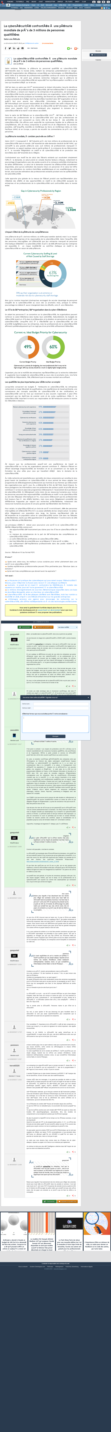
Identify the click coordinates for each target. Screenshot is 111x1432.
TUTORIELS (14, 8)
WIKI (75, 8)
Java (55, 5)
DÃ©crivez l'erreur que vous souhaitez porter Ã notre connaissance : (55, 723)
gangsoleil (14, 699)
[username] (61, 704)
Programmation (77, 5)
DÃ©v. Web (62, 5)
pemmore (14, 1110)
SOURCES (61, 8)
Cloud (33, 5)
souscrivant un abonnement (49, 632)
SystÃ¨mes (106, 5)
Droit (77, 2)
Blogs (33, 2)
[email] (61, 708)
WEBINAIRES (28, 8)
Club (84, 2)
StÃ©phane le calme (31, 65)
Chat (41, 2)
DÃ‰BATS (69, 8)
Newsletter (50, 2)
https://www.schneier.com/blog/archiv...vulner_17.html (42, 926)
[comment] (55, 724)
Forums (10, 2)
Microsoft (49, 5)
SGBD (86, 5)
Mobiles (98, 5)
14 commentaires (47, 65)
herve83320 (14, 1130)
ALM (42, 5)
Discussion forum (98, 55)
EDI (69, 5)
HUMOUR (87, 8)
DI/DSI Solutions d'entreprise (20, 5)
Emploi (60, 2)
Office (92, 5)
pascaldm (14, 795)
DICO (81, 8)
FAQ (27, 2)
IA (38, 5)
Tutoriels (20, 2)
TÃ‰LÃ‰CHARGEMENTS (48, 8)
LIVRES (36, 8)
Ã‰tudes (69, 2)
